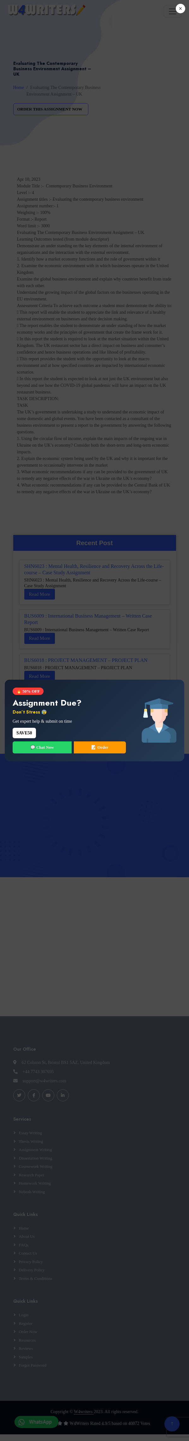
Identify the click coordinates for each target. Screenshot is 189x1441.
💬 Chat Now (42, 747)
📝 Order (99, 747)
